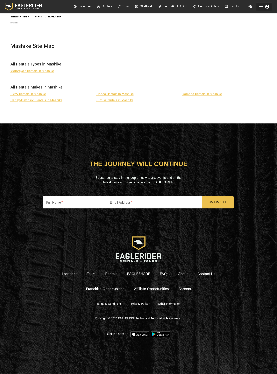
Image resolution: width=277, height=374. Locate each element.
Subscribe (218, 202)
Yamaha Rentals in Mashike (202, 94)
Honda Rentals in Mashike (115, 94)
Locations (69, 274)
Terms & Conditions (109, 304)
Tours (91, 274)
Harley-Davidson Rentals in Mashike (36, 100)
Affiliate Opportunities (151, 289)
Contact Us (206, 274)
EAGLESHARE (138, 274)
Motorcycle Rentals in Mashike (32, 71)
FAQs (164, 274)
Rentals (111, 274)
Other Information (169, 304)
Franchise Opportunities (105, 289)
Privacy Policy (139, 304)
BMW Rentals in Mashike (28, 94)
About (183, 274)
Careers (184, 289)
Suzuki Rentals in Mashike (114, 100)
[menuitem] (82, 6)
